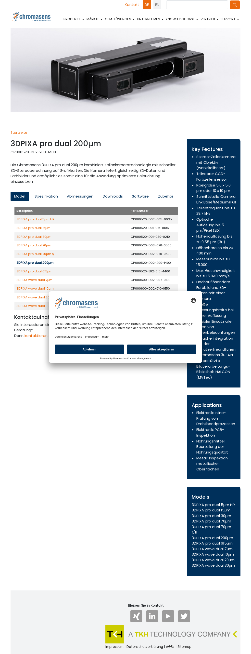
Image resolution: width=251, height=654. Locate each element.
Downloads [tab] (113, 196)
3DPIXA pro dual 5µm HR (35, 219)
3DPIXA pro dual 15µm (33, 228)
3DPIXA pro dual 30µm (33, 237)
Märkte (95, 19)
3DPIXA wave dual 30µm (35, 306)
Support (230, 19)
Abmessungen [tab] (80, 196)
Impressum (114, 646)
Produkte (74, 19)
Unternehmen (150, 19)
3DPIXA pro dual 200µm (212, 537)
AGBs (170, 646)
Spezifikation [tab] (46, 196)
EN (157, 4)
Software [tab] (140, 196)
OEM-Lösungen (120, 19)
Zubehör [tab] (165, 196)
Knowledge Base (182, 19)
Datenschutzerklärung (144, 646)
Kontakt (132, 4)
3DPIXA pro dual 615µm (34, 271)
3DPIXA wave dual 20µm (35, 297)
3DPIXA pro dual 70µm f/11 (36, 254)
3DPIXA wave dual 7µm (34, 280)
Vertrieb (210, 19)
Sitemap (184, 646)
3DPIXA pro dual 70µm (33, 245)
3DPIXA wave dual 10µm (35, 288)
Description (24, 211)
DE (147, 4)
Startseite (19, 132)
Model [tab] (19, 196)
